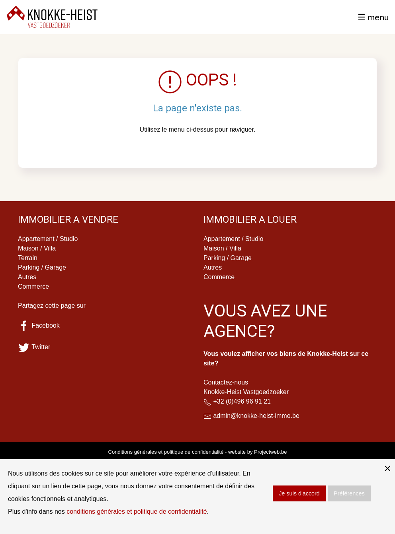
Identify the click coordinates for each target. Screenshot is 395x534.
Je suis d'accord (299, 493)
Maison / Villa (37, 248)
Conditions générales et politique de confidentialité (166, 452)
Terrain (27, 257)
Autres (27, 277)
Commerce (33, 286)
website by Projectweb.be (257, 452)
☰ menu (373, 17)
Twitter (34, 347)
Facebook (39, 325)
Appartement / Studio (48, 238)
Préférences (349, 493)
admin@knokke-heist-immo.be (256, 415)
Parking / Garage (42, 267)
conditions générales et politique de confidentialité (136, 511)
